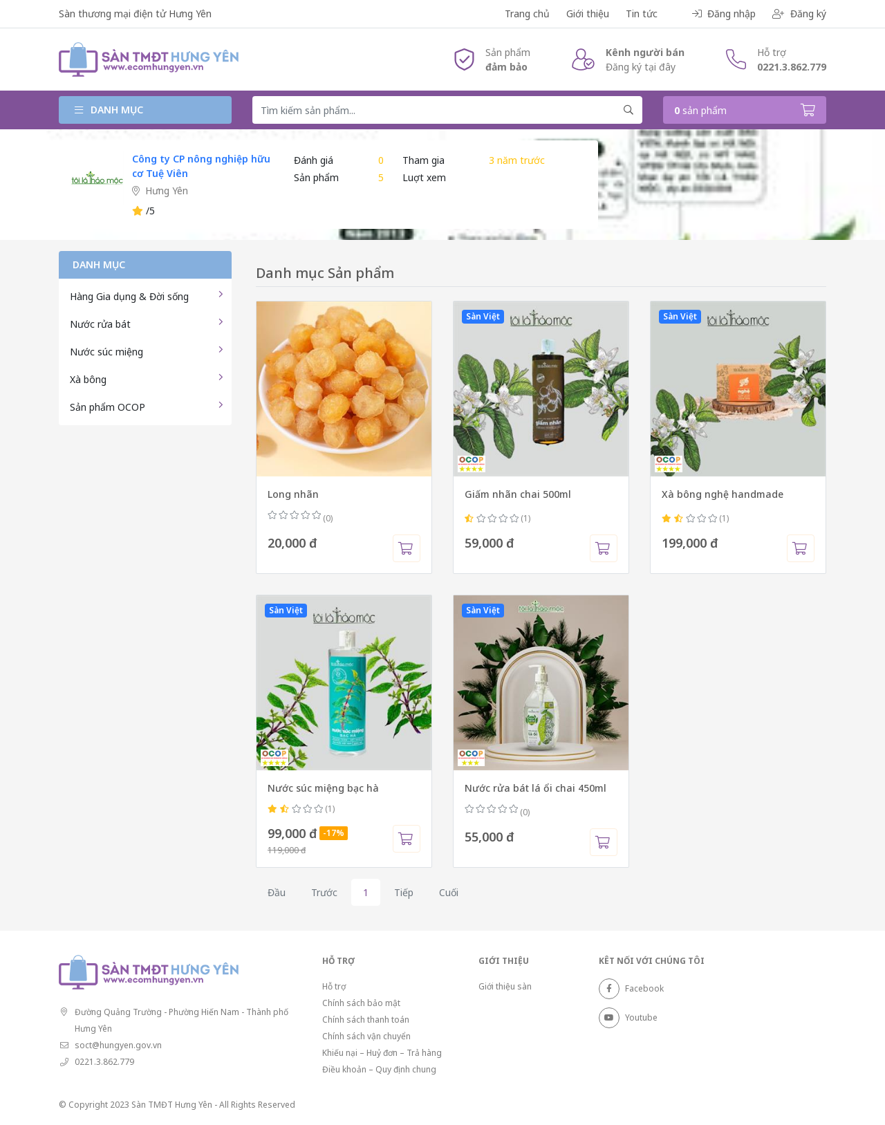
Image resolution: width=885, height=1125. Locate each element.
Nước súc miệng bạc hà (323, 787)
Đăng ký (799, 13)
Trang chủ (527, 13)
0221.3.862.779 (791, 66)
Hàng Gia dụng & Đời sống (129, 296)
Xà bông (88, 379)
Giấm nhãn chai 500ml (518, 494)
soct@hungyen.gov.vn (118, 1045)
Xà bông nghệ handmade (722, 494)
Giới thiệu (587, 13)
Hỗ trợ (334, 986)
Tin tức (642, 13)
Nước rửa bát (100, 324)
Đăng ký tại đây (641, 66)
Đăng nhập (724, 13)
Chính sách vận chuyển (366, 1036)
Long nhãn (293, 494)
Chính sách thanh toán (365, 1019)
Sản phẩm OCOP (107, 406)
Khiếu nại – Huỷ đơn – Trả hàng (382, 1053)
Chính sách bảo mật (361, 1003)
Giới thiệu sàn (505, 986)
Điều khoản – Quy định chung (379, 1069)
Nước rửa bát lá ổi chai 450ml (535, 787)
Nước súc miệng (106, 351)
